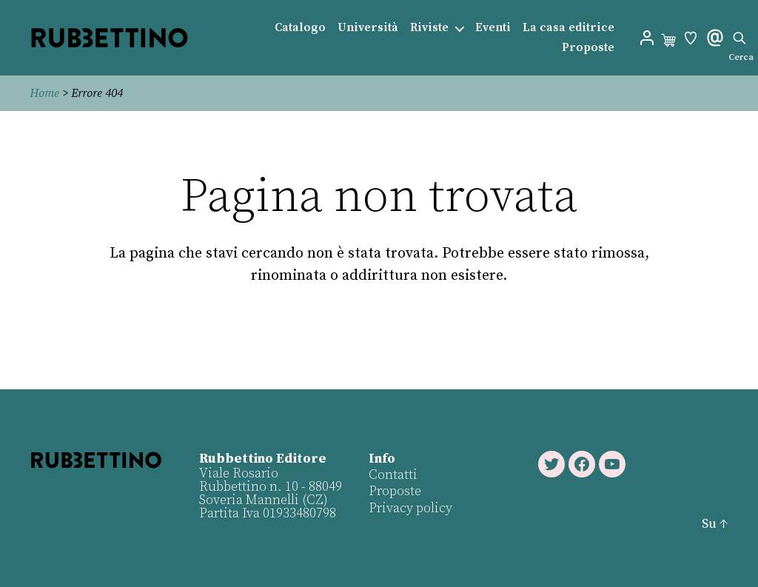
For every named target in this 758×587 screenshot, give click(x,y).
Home (44, 93)
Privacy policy (410, 508)
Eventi (493, 28)
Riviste (429, 28)
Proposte (588, 48)
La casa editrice (568, 28)
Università (368, 28)
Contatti (393, 474)
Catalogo (300, 28)
